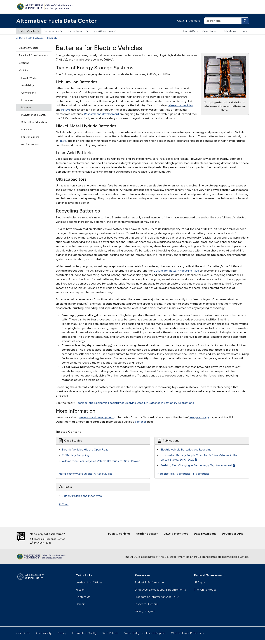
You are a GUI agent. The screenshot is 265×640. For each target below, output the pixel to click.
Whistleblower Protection (187, 633)
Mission (80, 589)
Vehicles (23, 70)
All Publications (200, 473)
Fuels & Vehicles (28, 31)
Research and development (101, 114)
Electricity (52, 38)
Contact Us (83, 597)
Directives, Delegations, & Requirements (160, 589)
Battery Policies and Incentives (82, 496)
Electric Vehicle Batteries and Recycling (185, 449)
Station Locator (77, 31)
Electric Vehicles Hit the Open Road (85, 449)
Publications (229, 31)
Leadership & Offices (89, 582)
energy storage (199, 417)
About (180, 20)
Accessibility (43, 633)
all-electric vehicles (180, 105)
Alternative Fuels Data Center (56, 20)
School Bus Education (34, 122)
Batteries (26, 107)
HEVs (62, 140)
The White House (205, 589)
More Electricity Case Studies (75, 473)
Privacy (61, 633)
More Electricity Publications (174, 473)
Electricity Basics (28, 47)
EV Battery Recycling (75, 455)
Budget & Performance (149, 582)
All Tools (64, 504)
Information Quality (84, 633)
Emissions (27, 100)
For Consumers (30, 136)
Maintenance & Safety (33, 114)
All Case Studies (103, 473)
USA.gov (199, 582)
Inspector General (146, 604)
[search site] (222, 20)
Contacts (194, 20)
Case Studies (209, 31)
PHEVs (66, 109)
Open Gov (23, 633)
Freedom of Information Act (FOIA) (157, 597)
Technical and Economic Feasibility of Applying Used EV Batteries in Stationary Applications (135, 403)
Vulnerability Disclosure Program (144, 633)
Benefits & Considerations (34, 55)
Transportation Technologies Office (225, 556)
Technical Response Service (47, 538)
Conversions (28, 92)
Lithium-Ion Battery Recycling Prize (176, 270)
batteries (141, 421)
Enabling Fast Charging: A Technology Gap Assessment (197, 465)
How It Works (29, 78)
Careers (81, 604)
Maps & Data (190, 31)
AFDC (19, 38)
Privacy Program (145, 611)
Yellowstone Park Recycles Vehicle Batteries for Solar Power (101, 461)
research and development (96, 417)
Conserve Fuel (53, 31)
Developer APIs (232, 533)
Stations (24, 62)
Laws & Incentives (104, 31)
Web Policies (110, 633)
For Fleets (26, 129)
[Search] (245, 20)
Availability (27, 85)
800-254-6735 (40, 542)
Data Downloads (205, 533)
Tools (243, 31)
